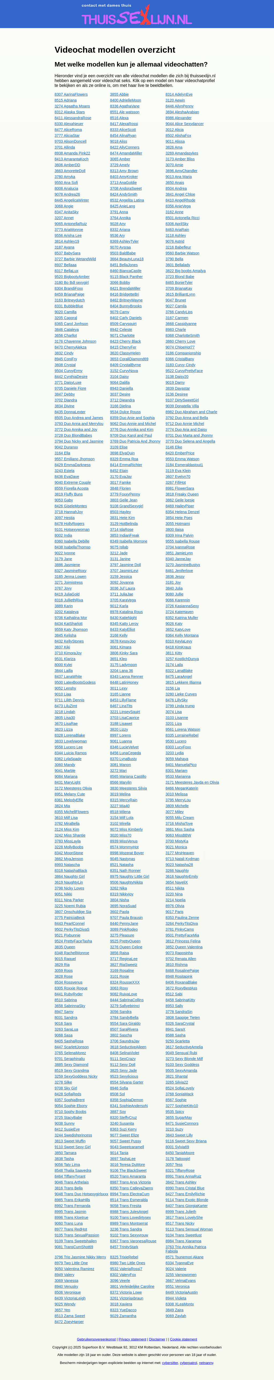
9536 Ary (117, 235)
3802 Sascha (121, 1035)
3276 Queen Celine (126, 947)
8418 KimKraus (178, 647)
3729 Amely (120, 165)
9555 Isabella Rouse (183, 541)
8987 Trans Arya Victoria (130, 1182)
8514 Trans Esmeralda (129, 1200)
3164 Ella (62, 453)
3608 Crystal (65, 365)
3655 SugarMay (179, 1117)
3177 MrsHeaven (180, 853)
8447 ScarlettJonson (72, 1047)
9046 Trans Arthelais (72, 1182)
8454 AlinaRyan (123, 135)
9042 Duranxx (66, 447)
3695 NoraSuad (123, 906)
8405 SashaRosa (69, 1041)
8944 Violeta (176, 1298)
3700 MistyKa (177, 841)
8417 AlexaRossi (124, 124)
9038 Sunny (65, 1123)
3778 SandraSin (179, 1012)
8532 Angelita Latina (127, 200)
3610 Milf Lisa (66, 817)
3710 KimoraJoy (68, 653)
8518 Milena (120, 812)
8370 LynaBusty (123, 759)
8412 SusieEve (67, 1129)
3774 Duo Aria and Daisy (186, 429)
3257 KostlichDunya (182, 659)
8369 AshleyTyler (124, 241)
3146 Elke (174, 447)
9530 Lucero (176, 741)
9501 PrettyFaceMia (182, 935)
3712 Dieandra (122, 400)
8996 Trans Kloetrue (71, 1217)
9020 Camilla (66, 312)
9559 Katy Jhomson (71, 629)
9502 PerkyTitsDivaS (72, 929)
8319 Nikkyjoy (121, 894)
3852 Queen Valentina (184, 947)
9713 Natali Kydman (182, 859)
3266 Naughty (177, 870)
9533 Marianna (178, 776)
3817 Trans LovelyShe (184, 1217)
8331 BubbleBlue (69, 306)
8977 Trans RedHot (71, 1229)
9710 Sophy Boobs (70, 1112)
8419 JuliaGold (67, 594)
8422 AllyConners (124, 147)
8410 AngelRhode (180, 200)
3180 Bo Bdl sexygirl (72, 282)
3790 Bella (174, 259)
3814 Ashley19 (67, 241)
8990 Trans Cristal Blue (185, 1188)
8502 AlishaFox (178, 135)
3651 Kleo (118, 659)
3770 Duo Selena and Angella (190, 441)
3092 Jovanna (122, 582)
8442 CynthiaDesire (71, 376)
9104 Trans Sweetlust (184, 1235)
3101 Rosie (119, 976)
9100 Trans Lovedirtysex (130, 1217)
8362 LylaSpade (68, 759)
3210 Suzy (174, 1129)
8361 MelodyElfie (69, 800)
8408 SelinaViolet (124, 1053)
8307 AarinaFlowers (71, 94)
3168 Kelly (118, 635)
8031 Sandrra (66, 1017)
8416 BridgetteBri (124, 294)
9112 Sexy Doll (122, 1064)
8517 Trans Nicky (180, 1223)
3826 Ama (174, 147)
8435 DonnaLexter (70, 412)
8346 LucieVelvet (124, 747)
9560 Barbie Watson (182, 253)
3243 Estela (64, 471)
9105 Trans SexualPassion (77, 1235)
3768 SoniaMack (179, 1094)
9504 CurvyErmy (68, 371)
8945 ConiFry (66, 359)
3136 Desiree (177, 394)
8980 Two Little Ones (127, 1263)
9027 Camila (176, 306)
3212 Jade (118, 553)
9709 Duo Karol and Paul (131, 435)
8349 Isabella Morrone (128, 541)
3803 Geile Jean (123, 500)
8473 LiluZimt (66, 706)
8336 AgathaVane (124, 106)
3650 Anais (175, 182)
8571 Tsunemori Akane (185, 1257)
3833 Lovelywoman (71, 741)
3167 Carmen (177, 318)
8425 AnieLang (122, 206)
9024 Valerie (176, 1269)
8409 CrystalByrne (125, 365)
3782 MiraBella (67, 823)
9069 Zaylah (176, 1316)
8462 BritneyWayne (126, 300)
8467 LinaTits (121, 706)
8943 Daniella (121, 388)
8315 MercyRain (123, 800)
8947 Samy (64, 1012)
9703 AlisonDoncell (70, 141)
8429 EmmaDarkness (73, 465)
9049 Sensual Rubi (181, 1053)
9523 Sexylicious (124, 1076)
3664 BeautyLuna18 (126, 259)
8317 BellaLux (66, 271)
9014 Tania (119, 1153)
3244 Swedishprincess (73, 1135)
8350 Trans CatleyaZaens (131, 1188)
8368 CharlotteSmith (183, 335)
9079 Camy (119, 312)
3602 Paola (119, 912)
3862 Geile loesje (180, 500)
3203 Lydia (175, 753)
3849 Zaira (175, 1310)
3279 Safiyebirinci (125, 1006)
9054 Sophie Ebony (71, 1106)
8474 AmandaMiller (126, 153)
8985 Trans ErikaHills (72, 1200)
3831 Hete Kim (122, 518)
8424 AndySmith (123, 194)
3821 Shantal (177, 1076)
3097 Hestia (65, 518)
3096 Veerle (120, 1280)
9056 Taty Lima (67, 1164)
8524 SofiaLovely (180, 1088)
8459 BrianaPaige (69, 294)
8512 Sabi (174, 994)
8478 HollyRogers (69, 523)
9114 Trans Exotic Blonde (187, 1200)
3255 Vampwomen (181, 1275)
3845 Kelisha (65, 635)
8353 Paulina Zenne (182, 917)
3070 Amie (174, 165)
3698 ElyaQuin (122, 453)
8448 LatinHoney (124, 682)
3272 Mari (118, 770)
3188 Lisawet (121, 723)
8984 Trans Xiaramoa (183, 1241)
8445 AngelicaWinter (72, 200)
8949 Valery (64, 1275)
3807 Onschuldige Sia (73, 912)
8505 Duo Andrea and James (79, 418)
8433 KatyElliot (122, 629)
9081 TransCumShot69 (74, 1247)
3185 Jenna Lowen (70, 576)
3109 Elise (118, 447)
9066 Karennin (178, 600)
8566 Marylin (120, 782)
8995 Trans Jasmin (70, 1211)
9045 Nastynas (122, 859)
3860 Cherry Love (180, 341)
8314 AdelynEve (179, 94)
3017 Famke (120, 482)
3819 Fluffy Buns (69, 494)
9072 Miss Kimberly (126, 829)
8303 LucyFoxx (178, 747)
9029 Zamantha (123, 1316)
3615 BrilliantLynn (180, 294)
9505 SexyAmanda (181, 1070)
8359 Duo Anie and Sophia (132, 418)
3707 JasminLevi (124, 571)
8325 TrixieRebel (124, 1257)
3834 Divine (64, 406)
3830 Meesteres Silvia (128, 788)
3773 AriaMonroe (69, 229)
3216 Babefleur (178, 247)
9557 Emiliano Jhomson (74, 459)
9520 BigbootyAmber (72, 277)
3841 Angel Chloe (180, 194)
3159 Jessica (121, 576)
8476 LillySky (177, 700)
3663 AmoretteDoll (70, 171)
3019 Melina (120, 794)
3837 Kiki (62, 647)
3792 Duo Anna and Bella (187, 418)
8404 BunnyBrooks (126, 306)
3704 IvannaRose (180, 547)
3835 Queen (65, 947)
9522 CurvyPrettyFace (184, 371)
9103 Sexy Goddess (182, 1064)
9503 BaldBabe (123, 253)
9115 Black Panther (126, 277)
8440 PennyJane (124, 923)
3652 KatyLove (178, 629)
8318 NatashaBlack (71, 870)
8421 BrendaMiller (125, 288)
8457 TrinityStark (124, 1247)
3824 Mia (62, 806)
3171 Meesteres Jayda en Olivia (192, 782)
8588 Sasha (176, 1035)
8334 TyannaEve (180, 1263)
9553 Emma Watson (182, 459)
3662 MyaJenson (69, 859)
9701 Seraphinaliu (70, 1059)
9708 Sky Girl (66, 1088)
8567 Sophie (176, 1100)
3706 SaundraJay (124, 1041)
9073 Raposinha (179, 953)
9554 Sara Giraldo (125, 1023)
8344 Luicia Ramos (71, 753)
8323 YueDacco (123, 1310)
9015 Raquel (65, 959)
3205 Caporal (66, 318)
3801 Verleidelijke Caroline (132, 1286)
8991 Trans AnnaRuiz (183, 1176)
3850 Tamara (65, 1153)
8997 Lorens (120, 735)
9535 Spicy (175, 1112)
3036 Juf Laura (122, 588)
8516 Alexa (119, 118)
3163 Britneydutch (70, 300)
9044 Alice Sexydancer (185, 124)
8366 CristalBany (180, 359)
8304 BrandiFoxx (69, 288)
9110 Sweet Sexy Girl (73, 1147)
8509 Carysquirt (123, 324)
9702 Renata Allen (181, 959)
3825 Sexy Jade (123, 1070)
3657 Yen (62, 1310)
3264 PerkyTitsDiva (182, 923)
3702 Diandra (66, 400)
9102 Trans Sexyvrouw (129, 1235)
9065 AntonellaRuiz (71, 224)
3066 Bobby (120, 282)
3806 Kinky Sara (124, 653)
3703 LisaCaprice (124, 718)
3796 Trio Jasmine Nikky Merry (80, 1257)
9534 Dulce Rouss (125, 412)
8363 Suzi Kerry (123, 1129)
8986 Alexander (179, 118)
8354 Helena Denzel (183, 512)
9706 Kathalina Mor (71, 618)
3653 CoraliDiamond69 (129, 359)
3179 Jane (63, 559)
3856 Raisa (119, 953)
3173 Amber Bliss (180, 159)
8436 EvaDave (67, 476)
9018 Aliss (118, 141)
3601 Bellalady (178, 265)
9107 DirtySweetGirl (182, 400)
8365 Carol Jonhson (71, 324)
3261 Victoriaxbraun (126, 1298)
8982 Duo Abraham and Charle (191, 412)
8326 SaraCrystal (180, 1023)
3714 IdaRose (121, 529)
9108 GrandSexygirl (126, 506)
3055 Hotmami (178, 523)
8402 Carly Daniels (126, 318)
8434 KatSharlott (68, 623)
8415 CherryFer (123, 347)
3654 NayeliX (177, 882)
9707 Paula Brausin (126, 917)
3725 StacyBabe (68, 1117)
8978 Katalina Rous (126, 612)
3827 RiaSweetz (123, 964)
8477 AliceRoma (68, 129)
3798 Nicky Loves (69, 888)
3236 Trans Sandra (126, 1229)
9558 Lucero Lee (69, 747)
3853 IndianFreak (124, 535)
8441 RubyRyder (69, 994)
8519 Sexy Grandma (72, 1070)
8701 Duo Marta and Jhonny (189, 435)
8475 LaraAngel (179, 676)
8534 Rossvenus (68, 982)
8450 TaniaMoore (180, 1153)
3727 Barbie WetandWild (75, 259)
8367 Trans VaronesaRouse (133, 1241)
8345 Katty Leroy (124, 623)
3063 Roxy (119, 988)
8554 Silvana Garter (126, 1082)
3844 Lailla (64, 670)
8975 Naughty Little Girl (129, 876)
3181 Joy (173, 582)
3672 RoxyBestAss (181, 988)
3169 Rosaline (122, 970)
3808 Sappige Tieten (183, 1017)
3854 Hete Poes (179, 518)
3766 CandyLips (179, 312)
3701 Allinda (65, 147)
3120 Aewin (175, 100)
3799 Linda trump (180, 706)
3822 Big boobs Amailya (186, 271)
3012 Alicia (175, 129)
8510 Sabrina (66, 1000)
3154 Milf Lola (121, 817)
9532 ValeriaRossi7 (126, 1269)
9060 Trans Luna (69, 1223)
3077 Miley (175, 812)
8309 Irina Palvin (179, 535)
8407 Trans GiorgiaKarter (187, 1206)
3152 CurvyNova (124, 371)
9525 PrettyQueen (125, 941)
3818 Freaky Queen (182, 494)
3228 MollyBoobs (69, 847)
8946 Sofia (119, 1088)
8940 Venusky (66, 1286)
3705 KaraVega (123, 600)
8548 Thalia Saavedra (73, 1170)
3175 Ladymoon (123, 665)
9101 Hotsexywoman (72, 529)
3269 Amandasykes (182, 153)
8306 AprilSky (177, 224)
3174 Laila (174, 665)
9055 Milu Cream (180, 817)
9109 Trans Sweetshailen (76, 1241)
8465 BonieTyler (179, 282)
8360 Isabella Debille (72, 541)
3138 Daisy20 (177, 376)
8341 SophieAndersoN (129, 1106)
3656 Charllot (66, 335)
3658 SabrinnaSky (70, 1006)
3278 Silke (63, 1082)
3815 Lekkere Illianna (183, 682)
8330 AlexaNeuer (69, 124)
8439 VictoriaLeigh (70, 1298)
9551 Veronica (178, 1286)
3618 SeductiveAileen (128, 1047)
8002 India (63, 535)
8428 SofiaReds (68, 1094)
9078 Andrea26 (67, 194)
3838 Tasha (64, 1159)
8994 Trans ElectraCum (129, 1194)
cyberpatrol (188, 1363)
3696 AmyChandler (181, 171)
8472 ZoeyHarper (69, 1322)
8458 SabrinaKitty (180, 1000)
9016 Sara (63, 1023)
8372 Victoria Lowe (126, 1292)
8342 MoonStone (69, 853)
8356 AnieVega (178, 206)
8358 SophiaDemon (126, 1100)
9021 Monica (176, 847)
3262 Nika (118, 888)
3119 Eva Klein (178, 471)
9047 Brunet (176, 300)
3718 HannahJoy (69, 512)
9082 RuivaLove (123, 994)
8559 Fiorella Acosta (72, 488)
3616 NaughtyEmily (182, 876)
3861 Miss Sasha (180, 829)
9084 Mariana (66, 776)
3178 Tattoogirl (178, 1159)
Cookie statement (183, 1339)
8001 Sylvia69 (177, 1147)
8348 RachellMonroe (72, 953)
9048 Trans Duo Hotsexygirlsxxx (81, 1194)
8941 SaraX (175, 1029)
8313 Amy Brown (124, 171)
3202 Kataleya (67, 612)
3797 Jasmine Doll (125, 565)
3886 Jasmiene (67, 565)
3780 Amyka (65, 177)
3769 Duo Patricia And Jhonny (135, 441)
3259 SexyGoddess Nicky (76, 1076)
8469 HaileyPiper (180, 506)
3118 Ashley (176, 235)
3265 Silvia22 (177, 1082)
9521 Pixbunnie (68, 935)
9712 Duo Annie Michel (185, 424)
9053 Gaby (64, 500)
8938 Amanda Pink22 (72, 153)
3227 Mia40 (120, 806)
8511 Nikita (175, 888)
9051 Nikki (63, 894)
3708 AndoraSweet (126, 188)
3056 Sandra (120, 1012)
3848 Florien (120, 488)
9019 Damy (175, 382)
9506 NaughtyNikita (126, 882)
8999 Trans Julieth (181, 1211)
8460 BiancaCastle (126, 271)
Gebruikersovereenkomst (96, 1339)
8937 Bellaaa (66, 265)
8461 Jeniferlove (179, 571)
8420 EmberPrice (180, 453)
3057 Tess (174, 1164)
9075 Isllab (119, 547)
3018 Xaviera (121, 1304)
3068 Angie (64, 206)
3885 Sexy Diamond (71, 1064)
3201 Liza (174, 723)
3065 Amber (120, 159)
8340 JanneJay (178, 559)
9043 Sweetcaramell (127, 1147)
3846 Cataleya (67, 329)
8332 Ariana (120, 229)
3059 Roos (64, 970)
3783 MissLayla (68, 841)
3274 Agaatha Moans (72, 106)
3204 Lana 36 (121, 670)
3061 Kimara (120, 647)
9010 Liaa (63, 694)
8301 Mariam (177, 770)
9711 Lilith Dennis (69, 700)
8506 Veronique (68, 1292)
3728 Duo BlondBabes (73, 435)
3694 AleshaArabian (182, 112)
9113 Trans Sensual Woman (189, 1229)
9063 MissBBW (178, 835)
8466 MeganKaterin (182, 788)
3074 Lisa (174, 712)
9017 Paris (175, 912)
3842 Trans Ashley (181, 1182)
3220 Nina (174, 894)
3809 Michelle (177, 806)
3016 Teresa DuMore (127, 1164)
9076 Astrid (175, 241)
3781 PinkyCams (180, 929)
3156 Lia (173, 688)
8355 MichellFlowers (72, 812)
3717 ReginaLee (124, 959)
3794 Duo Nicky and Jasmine (79, 441)
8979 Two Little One (71, 1263)
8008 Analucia (66, 188)
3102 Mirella (120, 823)
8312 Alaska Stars (70, 112)
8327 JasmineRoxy (70, 571)
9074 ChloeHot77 (180, 347)
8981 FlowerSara (180, 488)
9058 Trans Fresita (125, 1206)
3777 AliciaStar (67, 135)
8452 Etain (119, 471)
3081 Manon (120, 765)
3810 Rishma (177, 964)
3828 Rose (64, 976)
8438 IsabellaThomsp (72, 547)
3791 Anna (119, 212)
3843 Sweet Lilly (179, 1135)
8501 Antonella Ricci (183, 218)
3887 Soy (118, 1112)
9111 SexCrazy (123, 1059)
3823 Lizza (64, 729)
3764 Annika (120, 218)
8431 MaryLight (68, 782)
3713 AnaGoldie (123, 182)
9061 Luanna (121, 741)
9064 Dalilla (120, 382)
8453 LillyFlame (123, 700)
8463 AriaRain (177, 229)
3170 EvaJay (121, 476)
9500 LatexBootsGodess (75, 682)
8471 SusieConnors (182, 1123)
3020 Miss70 (120, 835)
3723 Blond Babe (180, 277)
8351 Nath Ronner (125, 870)
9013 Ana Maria (179, 177)
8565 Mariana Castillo (128, 776)
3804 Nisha (119, 900)
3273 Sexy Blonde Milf (184, 1059)
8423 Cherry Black (125, 341)
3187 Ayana (64, 247)
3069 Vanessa (66, 1280)
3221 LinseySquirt (125, 712)
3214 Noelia (176, 900)
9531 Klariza (65, 659)
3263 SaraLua (66, 1029)
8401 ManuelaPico (181, 765)
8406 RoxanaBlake (181, 982)
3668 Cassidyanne (181, 324)
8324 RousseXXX (125, 982)
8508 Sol (117, 1094)
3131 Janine (120, 559)
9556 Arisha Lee (68, 235)
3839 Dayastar (178, 388)
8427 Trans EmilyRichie (185, 1194)
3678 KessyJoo (123, 641)
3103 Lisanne (177, 718)
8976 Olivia (175, 906)
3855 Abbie (119, 94)
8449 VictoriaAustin (182, 1292)
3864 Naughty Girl (70, 876)
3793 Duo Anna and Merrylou (79, 424)
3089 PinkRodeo (124, 929)
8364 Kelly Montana (182, 635)
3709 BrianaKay (179, 288)
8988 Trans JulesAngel (129, 1211)
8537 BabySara (68, 253)
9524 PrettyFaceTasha (73, 941)
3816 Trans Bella (69, 1188)
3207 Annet (64, 218)
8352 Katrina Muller (182, 618)
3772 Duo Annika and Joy (76, 429)
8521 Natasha (121, 865)
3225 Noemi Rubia (70, 906)
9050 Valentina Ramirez (74, 1269)
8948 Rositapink (179, 976)
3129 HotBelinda (124, 523)
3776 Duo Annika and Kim (131, 429)
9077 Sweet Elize (124, 1135)
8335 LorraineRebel (182, 735)
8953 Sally (174, 1006)
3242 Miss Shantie (70, 835)
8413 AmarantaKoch (72, 159)
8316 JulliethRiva (69, 600)
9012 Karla (119, 606)
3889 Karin (64, 606)
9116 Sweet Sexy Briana (186, 1141)
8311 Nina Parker (69, 900)
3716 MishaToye (179, 823)
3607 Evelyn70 (178, 476)
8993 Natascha (67, 865)
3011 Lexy (118, 688)
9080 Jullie (175, 594)
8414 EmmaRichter (126, 465)
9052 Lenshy (65, 688)
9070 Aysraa (120, 247)
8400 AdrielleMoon (125, 100)
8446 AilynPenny (179, 106)
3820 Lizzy (119, 729)
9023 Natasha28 (179, 865)
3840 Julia (174, 588)
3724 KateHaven (179, 612)
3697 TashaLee (123, 1159)
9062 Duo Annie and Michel (133, 424)
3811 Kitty (174, 653)
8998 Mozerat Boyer (127, 853)
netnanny (206, 1363)
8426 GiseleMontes (71, 506)
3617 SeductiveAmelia (184, 1047)
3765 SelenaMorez (70, 1053)
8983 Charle (176, 329)
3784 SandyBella (124, 1017)
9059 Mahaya (177, 759)
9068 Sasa (64, 1035)
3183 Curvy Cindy (180, 365)
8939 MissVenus (124, 841)
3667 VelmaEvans (181, 1280)
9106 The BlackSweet (128, 1170)
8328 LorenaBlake (70, 735)
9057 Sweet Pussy (125, 1141)
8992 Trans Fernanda (72, 1206)
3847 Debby (65, 394)
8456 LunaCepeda (125, 753)
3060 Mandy (65, 765)
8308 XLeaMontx (180, 1304)
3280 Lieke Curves (181, 694)
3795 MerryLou (178, 800)
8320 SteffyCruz (123, 1117)
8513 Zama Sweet (70, 1316)
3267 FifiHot (176, 482)
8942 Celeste (121, 329)
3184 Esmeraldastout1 (184, 465)
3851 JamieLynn (179, 553)
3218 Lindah (65, 712)
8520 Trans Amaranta (128, 1176)
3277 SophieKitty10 (182, 1106)
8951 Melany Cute (70, 794)
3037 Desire (120, 394)
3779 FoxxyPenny (125, 494)
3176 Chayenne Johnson (75, 341)
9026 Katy (174, 623)
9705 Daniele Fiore (70, 388)
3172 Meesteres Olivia (73, 788)
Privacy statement (132, 1339)
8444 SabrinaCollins (126, 1000)
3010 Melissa (177, 794)
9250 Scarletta (178, 1041)
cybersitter (170, 1363)
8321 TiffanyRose (180, 1170)
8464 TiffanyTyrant (70, 1176)
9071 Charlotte (122, 335)
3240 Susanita (122, 1123)
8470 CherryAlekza (70, 347)
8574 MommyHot (124, 847)
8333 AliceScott (123, 129)
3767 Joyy (63, 588)
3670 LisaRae (66, 723)
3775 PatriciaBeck (70, 917)
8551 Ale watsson (124, 112)
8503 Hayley (120, 512)
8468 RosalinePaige (182, 970)
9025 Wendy (65, 1304)
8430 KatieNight (123, 618)
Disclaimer (157, 1339)
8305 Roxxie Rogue (71, 988)
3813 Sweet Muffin (70, 1141)
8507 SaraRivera (124, 1029)
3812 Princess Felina (183, 941)
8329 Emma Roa (124, 459)
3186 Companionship (183, 353)
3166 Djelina (120, 406)
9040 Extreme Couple (73, 482)
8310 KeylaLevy (179, 641)
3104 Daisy (119, 376)
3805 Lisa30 (65, 718)
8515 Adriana (66, 100)
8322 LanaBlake (179, 670)
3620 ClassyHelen (125, 353)
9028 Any (117, 224)
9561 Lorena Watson (183, 729)
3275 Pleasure (122, 935)
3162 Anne (175, 212)
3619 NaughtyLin (69, 882)
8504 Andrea (176, 188)
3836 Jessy (175, 576)
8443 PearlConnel (70, 923)
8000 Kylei (63, 665)
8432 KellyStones (69, 641)
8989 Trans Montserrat (129, 1223)
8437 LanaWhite (68, 676)
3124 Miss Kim (67, 829)
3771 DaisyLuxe (68, 382)
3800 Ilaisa (175, 529)
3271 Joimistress (69, 582)
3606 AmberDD (67, 165)
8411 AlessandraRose (73, 118)
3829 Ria (62, 964)
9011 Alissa (175, 141)
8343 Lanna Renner (126, 676)
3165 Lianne (120, 694)
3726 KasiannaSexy (182, 606)
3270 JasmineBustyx (183, 565)
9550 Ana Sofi (66, 182)
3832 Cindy (64, 353)
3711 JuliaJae (121, 594)
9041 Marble (65, 770)
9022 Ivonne (65, 553)
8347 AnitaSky (67, 212)
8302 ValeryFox (123, 1275)
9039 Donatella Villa (182, 406)
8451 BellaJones (124, 265)
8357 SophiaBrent (70, 1100)
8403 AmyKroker (124, 177)
